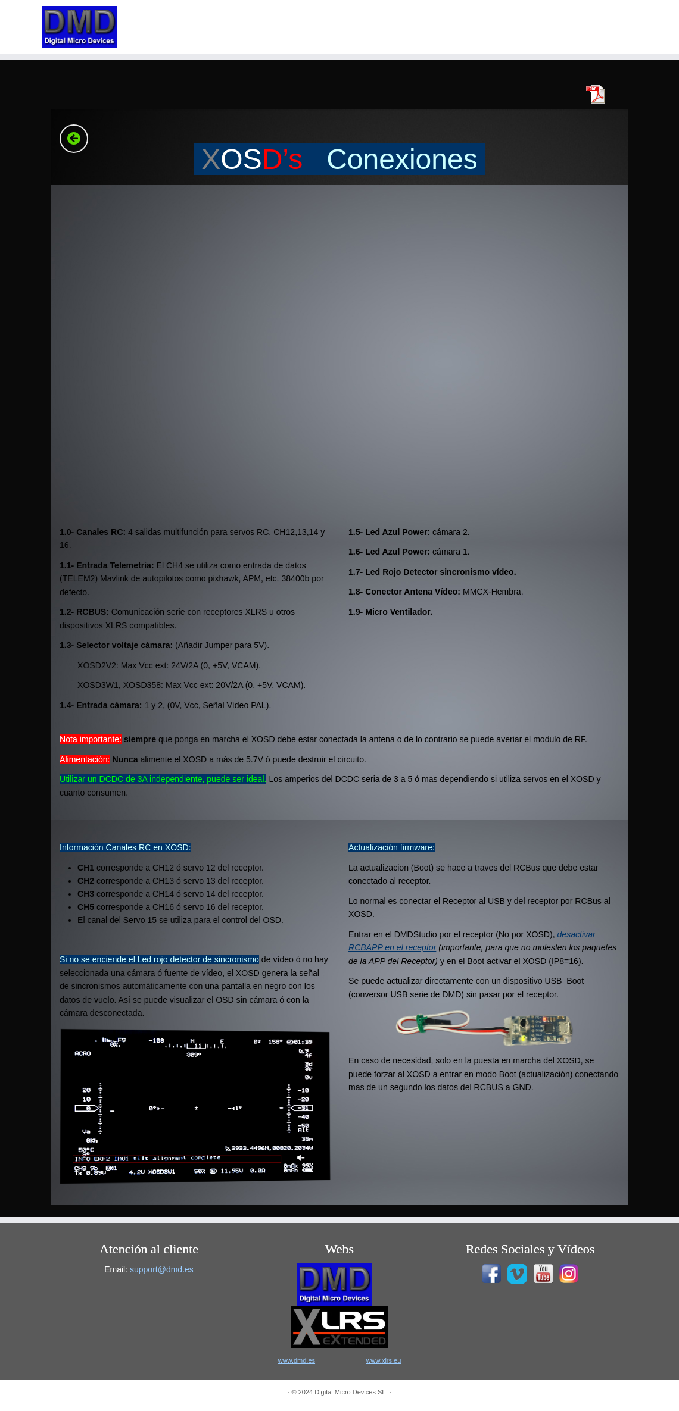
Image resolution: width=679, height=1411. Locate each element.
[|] (79, 27)
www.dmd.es (296, 1360)
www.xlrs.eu (383, 1360)
